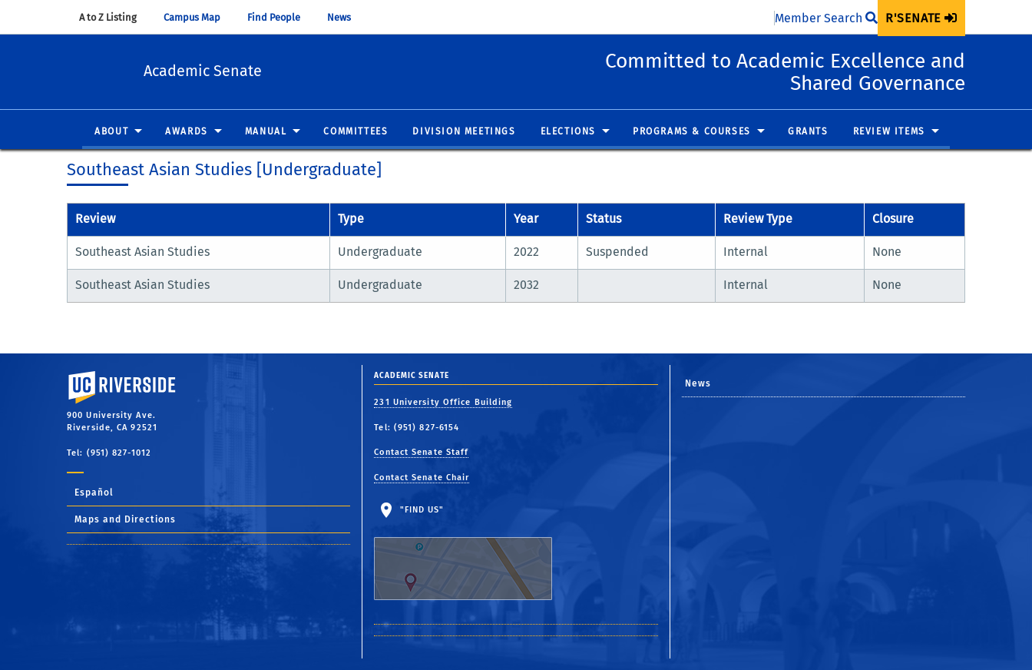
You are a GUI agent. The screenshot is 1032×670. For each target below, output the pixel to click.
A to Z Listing (115, 17)
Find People (281, 17)
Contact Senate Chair (421, 478)
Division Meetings (463, 132)
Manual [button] (266, 132)
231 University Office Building (443, 402)
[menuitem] (921, 18)
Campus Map (199, 17)
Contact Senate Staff (421, 452)
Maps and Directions (125, 519)
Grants (808, 132)
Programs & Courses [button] (692, 132)
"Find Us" (472, 552)
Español (94, 492)
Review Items (889, 132)
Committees (355, 132)
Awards (186, 132)
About (111, 132)
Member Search (826, 18)
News (346, 17)
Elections (568, 132)
